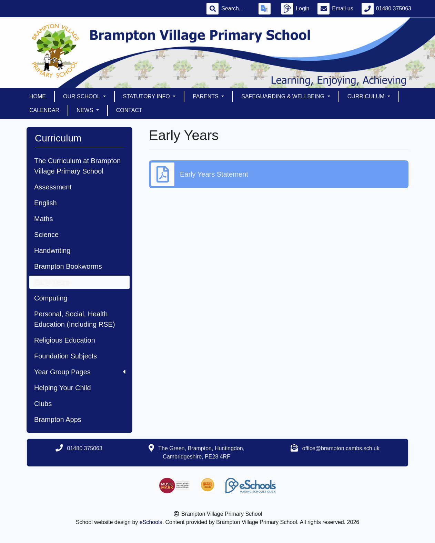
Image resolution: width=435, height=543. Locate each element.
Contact (129, 110)
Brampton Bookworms (68, 266)
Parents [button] (206, 96)
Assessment (53, 187)
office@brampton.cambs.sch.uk (341, 448)
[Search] (236, 8)
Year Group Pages (79, 372)
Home (37, 96)
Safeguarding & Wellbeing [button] (283, 96)
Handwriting (52, 250)
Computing (51, 298)
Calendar (44, 110)
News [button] (85, 110)
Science (46, 234)
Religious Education (64, 340)
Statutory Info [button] (147, 96)
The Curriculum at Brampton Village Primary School (77, 166)
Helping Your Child (62, 388)
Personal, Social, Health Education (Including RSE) (74, 319)
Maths (43, 219)
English (45, 203)
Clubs (43, 403)
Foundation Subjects (65, 356)
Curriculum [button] (366, 96)
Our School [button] (82, 96)
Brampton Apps (57, 419)
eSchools (151, 522)
